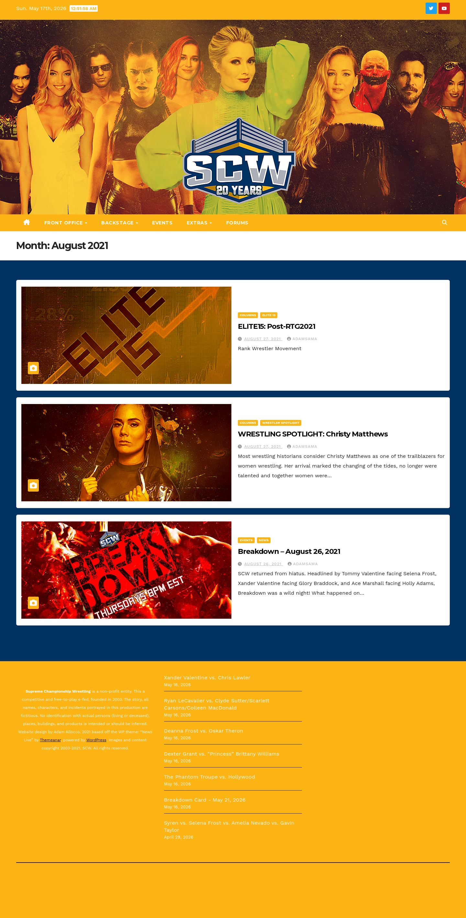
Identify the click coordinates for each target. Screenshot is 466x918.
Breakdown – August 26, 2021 (289, 551)
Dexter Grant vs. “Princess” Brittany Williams (222, 754)
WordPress (96, 740)
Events (162, 223)
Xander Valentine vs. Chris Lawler (207, 677)
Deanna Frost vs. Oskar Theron (203, 731)
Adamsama (302, 339)
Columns (248, 315)
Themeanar (50, 740)
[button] (444, 223)
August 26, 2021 (263, 564)
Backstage (118, 223)
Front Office (64, 223)
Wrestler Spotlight (280, 422)
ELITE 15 (268, 315)
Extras (198, 223)
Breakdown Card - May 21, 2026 (205, 800)
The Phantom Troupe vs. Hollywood (209, 777)
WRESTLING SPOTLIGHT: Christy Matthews (313, 434)
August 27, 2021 (263, 339)
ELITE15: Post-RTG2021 (276, 326)
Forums (237, 223)
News (264, 540)
